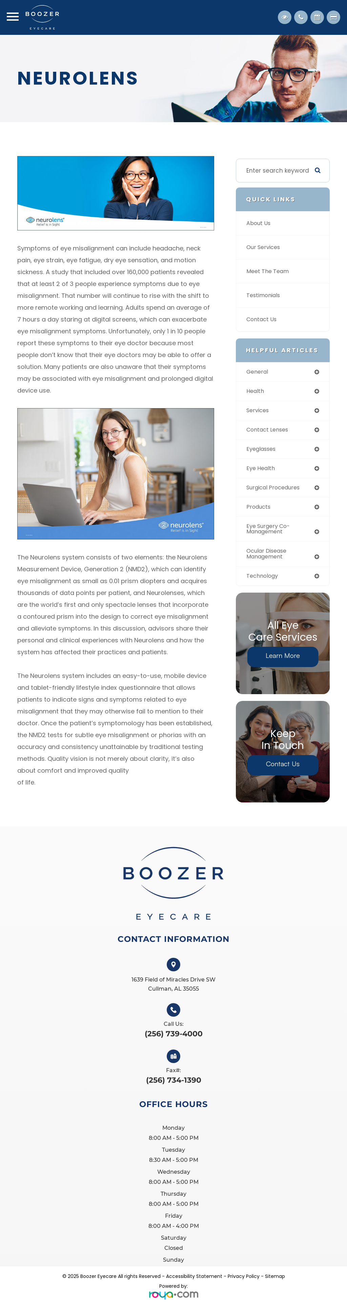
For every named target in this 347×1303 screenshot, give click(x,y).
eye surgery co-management (270, 532)
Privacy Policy (244, 1280)
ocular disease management (268, 558)
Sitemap (275, 1280)
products (259, 510)
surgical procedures (275, 490)
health (255, 392)
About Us (259, 223)
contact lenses (269, 431)
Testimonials (265, 295)
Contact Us (262, 319)
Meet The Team (269, 271)
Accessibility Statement (194, 1280)
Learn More (283, 660)
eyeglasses (262, 450)
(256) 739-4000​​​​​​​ (174, 1038)
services (258, 411)
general (258, 372)
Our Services (264, 247)
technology (263, 580)
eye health (261, 470)
